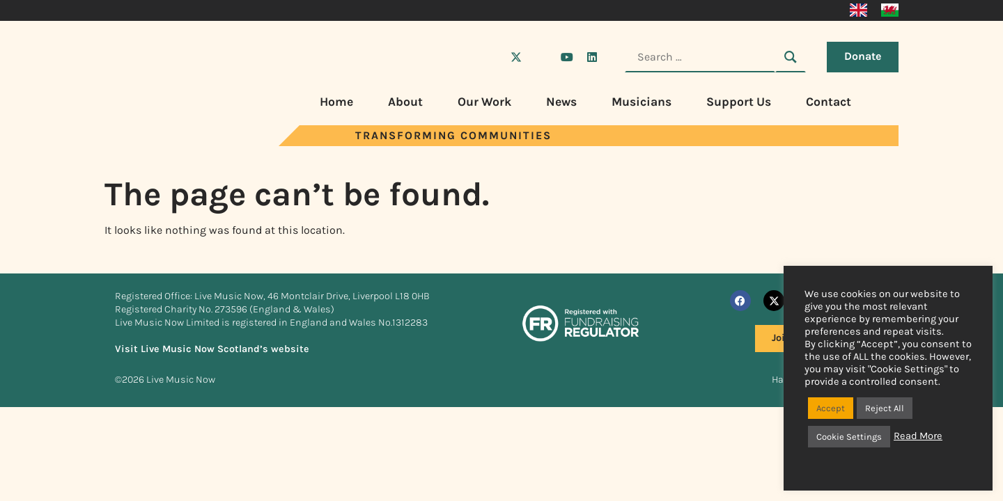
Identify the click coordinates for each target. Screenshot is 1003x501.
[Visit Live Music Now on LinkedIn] (592, 57)
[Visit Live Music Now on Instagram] (541, 57)
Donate (862, 56)
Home (336, 102)
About (405, 102)
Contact (828, 102)
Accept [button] (830, 408)
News (561, 102)
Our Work (484, 102)
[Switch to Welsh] (889, 10)
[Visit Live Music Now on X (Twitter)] (516, 57)
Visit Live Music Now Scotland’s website (212, 349)
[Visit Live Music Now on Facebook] (491, 57)
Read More (918, 436)
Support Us (738, 102)
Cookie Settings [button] (849, 436)
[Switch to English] (858, 10)
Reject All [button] (884, 408)
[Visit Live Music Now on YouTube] (567, 57)
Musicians (641, 102)
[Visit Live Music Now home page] (156, 142)
